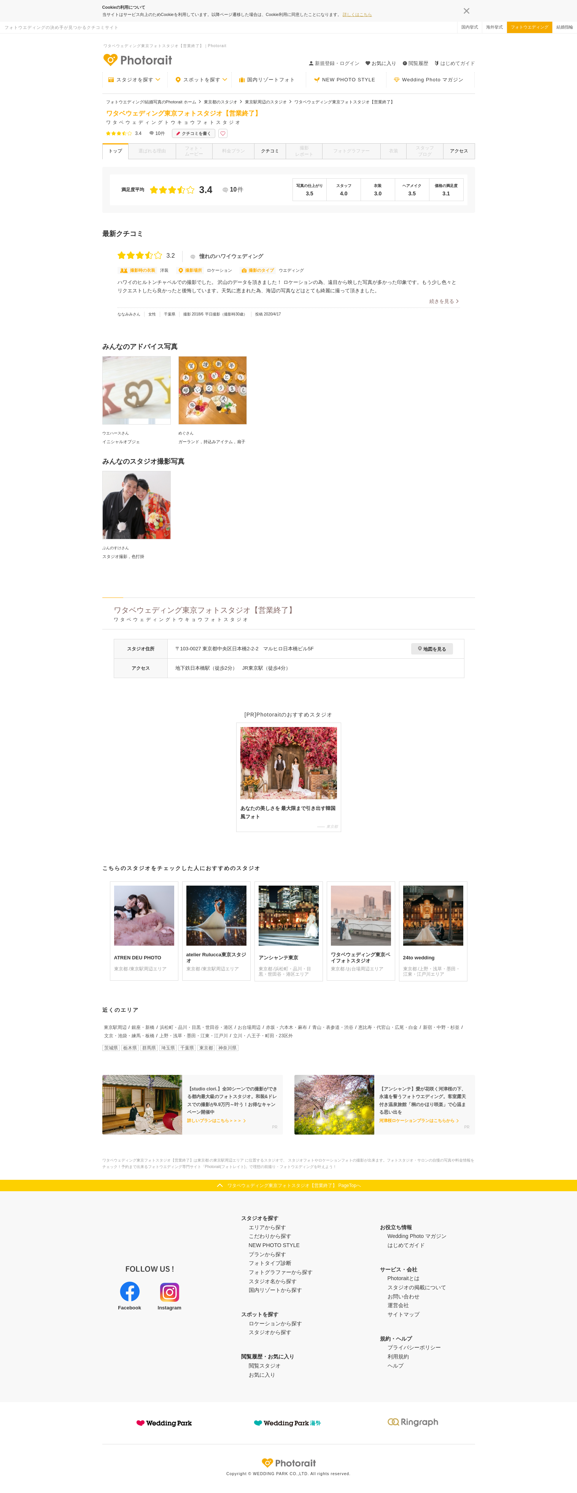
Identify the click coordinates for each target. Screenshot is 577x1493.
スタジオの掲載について (417, 1287)
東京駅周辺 (115, 1027)
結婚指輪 (564, 27)
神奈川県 (227, 1048)
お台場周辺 (249, 1027)
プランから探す (267, 1254)
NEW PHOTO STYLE (344, 80)
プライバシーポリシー (414, 1347)
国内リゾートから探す (275, 1290)
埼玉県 (168, 1048)
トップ (115, 151)
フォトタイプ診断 (270, 1263)
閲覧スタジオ (265, 1366)
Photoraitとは (404, 1278)
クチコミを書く (193, 133)
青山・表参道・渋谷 (332, 1027)
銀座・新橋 (143, 1027)
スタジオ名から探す (273, 1281)
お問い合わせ (404, 1296)
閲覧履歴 (415, 63)
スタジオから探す (270, 1332)
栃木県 (130, 1048)
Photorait (288, 1463)
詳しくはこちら (357, 14)
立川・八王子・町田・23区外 (263, 1035)
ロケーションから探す (275, 1323)
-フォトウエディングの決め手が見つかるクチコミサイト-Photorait (137, 59)
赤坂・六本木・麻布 (286, 1027)
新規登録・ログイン (334, 63)
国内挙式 (469, 27)
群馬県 (149, 1048)
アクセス (459, 151)
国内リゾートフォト (267, 80)
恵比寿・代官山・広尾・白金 (388, 1027)
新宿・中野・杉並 (441, 1027)
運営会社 (398, 1305)
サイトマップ (404, 1314)
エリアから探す (267, 1227)
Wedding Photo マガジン (429, 80)
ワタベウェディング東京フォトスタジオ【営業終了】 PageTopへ (294, 1185)
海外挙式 (494, 27)
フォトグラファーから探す (281, 1272)
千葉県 (187, 1048)
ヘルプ (396, 1366)
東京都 (206, 1048)
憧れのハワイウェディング (226, 256)
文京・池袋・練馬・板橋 (129, 1035)
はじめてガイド (454, 63)
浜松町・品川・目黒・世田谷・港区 (196, 1027)
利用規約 (398, 1357)
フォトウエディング (529, 27)
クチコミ (270, 151)
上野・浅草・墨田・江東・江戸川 (193, 1035)
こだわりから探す (270, 1236)
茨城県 (111, 1048)
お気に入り (262, 1375)
